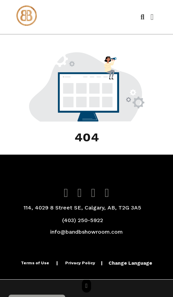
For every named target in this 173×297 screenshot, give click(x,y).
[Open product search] (142, 17)
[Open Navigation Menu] (152, 17)
